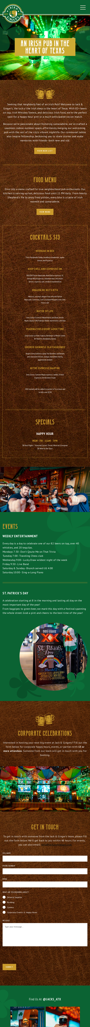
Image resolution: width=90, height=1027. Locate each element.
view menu (45, 212)
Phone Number (9, 865)
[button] (82, 7)
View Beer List (45, 151)
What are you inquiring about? (16, 892)
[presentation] (20, 955)
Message (6, 920)
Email (5, 879)
